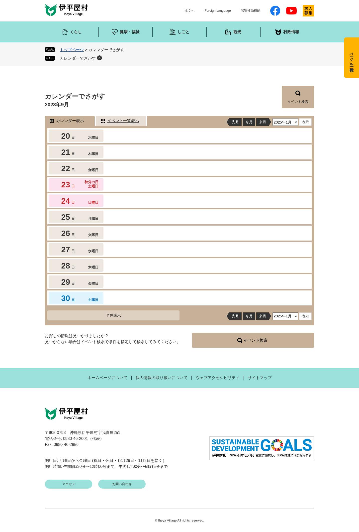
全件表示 (113, 315)
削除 (99, 57)
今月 (249, 122)
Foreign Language (217, 10)
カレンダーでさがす (78, 58)
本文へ (189, 10)
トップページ (72, 50)
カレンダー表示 (70, 121)
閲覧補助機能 (250, 10)
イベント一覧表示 (123, 121)
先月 (235, 122)
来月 (262, 122)
